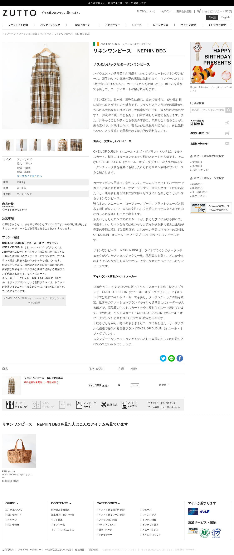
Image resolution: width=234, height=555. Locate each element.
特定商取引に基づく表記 (58, 549)
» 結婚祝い (196, 184)
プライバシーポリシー (29, 549)
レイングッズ (160, 25)
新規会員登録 (183, 11)
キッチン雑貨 (188, 25)
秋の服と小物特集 (60, 509)
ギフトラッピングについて (163, 403)
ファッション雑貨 (18, 25)
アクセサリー (112, 25)
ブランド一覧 (58, 524)
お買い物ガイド (211, 133)
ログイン (166, 11)
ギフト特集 (57, 519)
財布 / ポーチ (82, 25)
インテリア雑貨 (217, 25)
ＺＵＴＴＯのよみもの (62, 529)
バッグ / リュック (50, 25)
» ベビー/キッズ (199, 170)
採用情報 (93, 549)
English (225, 17)
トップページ (9, 33)
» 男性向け (196, 166)
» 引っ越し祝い (198, 192)
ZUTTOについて (146, 11)
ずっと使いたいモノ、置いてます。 (62, 12)
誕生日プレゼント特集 (62, 514)
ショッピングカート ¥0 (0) (217, 11)
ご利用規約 (8, 549)
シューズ (137, 25)
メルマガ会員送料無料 (211, 122)
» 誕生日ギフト (198, 196)
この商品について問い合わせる (165, 407)
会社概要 (79, 549)
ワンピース (45, 33)
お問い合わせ (211, 143)
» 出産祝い (196, 188)
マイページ (11, 519)
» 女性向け (196, 162)
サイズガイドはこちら (29, 176)
